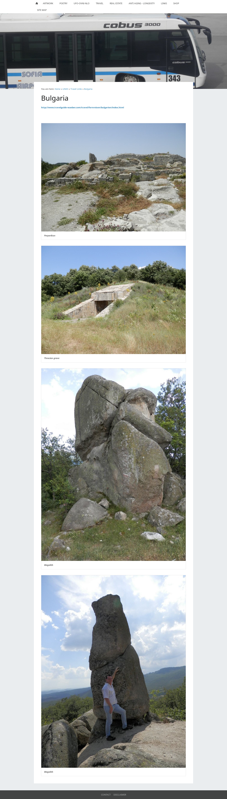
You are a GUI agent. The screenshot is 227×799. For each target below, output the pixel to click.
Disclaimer (120, 794)
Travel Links (76, 89)
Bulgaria (88, 89)
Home (57, 89)
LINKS (65, 89)
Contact (106, 794)
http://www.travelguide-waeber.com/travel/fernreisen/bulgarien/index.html (82, 107)
